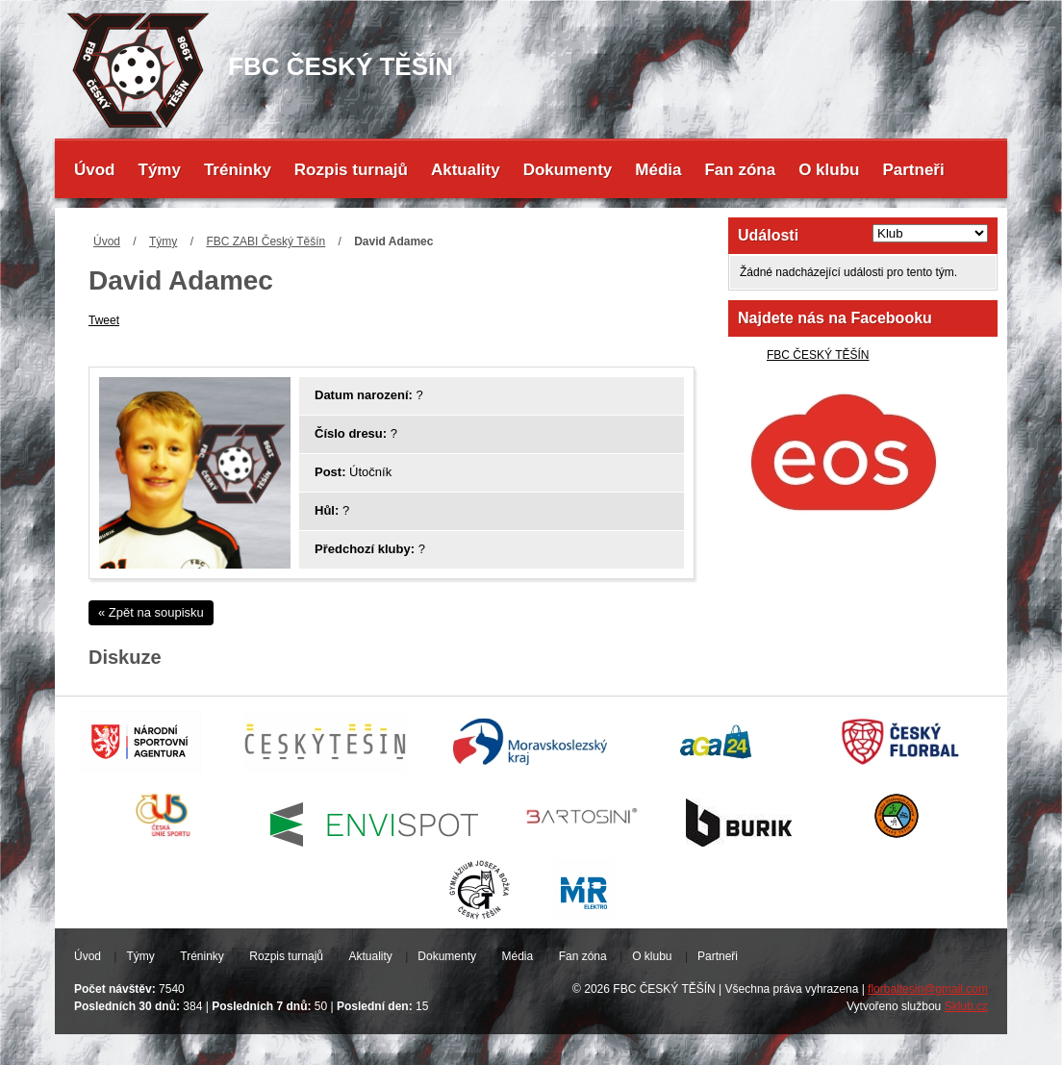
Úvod (94, 170)
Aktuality (465, 170)
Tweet (103, 320)
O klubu (828, 170)
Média (658, 170)
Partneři (913, 170)
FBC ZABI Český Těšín (265, 241)
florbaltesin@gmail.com (928, 989)
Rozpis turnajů (351, 170)
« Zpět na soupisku (151, 612)
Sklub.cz (966, 1006)
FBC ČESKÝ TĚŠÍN (818, 355)
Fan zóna (739, 170)
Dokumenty (568, 170)
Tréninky (237, 170)
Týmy (160, 170)
